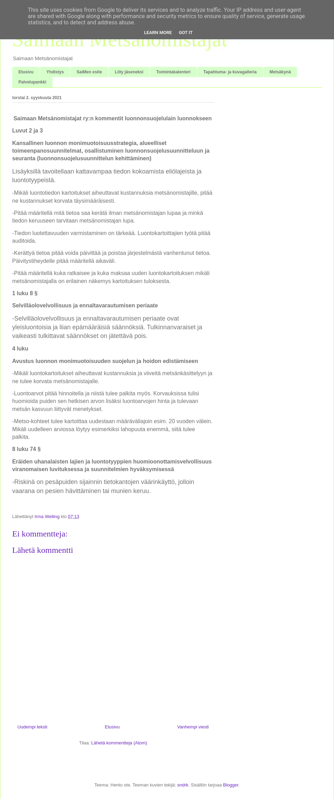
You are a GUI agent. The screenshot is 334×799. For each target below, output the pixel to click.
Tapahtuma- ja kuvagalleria (230, 72)
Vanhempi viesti (193, 726)
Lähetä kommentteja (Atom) (119, 742)
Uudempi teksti (32, 726)
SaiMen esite (89, 72)
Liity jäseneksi (129, 72)
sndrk (182, 785)
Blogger (230, 785)
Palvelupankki (32, 82)
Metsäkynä (280, 72)
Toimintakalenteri (173, 72)
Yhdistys (55, 72)
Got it (186, 32)
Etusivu (25, 72)
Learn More (158, 32)
